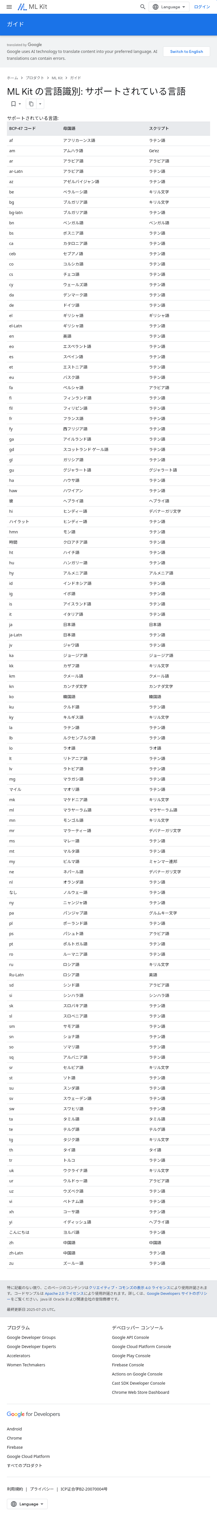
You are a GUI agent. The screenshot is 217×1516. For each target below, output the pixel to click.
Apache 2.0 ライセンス (64, 1293)
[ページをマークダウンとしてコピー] (31, 104)
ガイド (15, 24)
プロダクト (35, 77)
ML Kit (38, 7)
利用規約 (15, 1489)
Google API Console (130, 1337)
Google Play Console (131, 1355)
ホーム (12, 77)
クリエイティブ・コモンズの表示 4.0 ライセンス (129, 1287)
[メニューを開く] (9, 7)
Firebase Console (128, 1364)
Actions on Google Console (137, 1374)
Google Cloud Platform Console (141, 1346)
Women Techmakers (26, 1364)
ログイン (202, 6)
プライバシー (42, 1489)
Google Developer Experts (31, 1346)
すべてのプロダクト (24, 1465)
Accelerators (18, 1355)
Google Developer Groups (31, 1337)
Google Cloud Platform (28, 1456)
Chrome (14, 1438)
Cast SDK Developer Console (138, 1383)
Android (14, 1429)
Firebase (15, 1447)
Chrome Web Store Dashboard (140, 1392)
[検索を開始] (143, 6)
